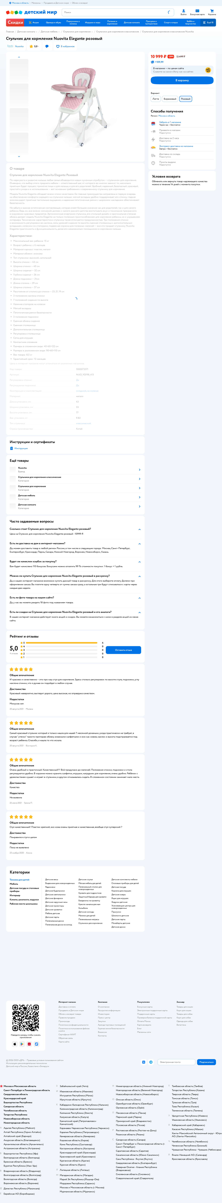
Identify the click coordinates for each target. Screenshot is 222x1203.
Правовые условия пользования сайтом (45, 1060)
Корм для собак (184, 1017)
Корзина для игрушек (121, 891)
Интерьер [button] (15, 895)
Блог (139, 1028)
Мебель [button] (14, 883)
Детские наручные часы (56, 902)
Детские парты (52, 917)
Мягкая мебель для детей (89, 883)
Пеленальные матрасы (88, 919)
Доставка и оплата (67, 1007)
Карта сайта (64, 1041)
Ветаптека (181, 1025)
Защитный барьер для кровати (92, 897)
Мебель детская (52, 913)
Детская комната (26, 31)
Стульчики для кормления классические (117, 31)
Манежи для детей (86, 915)
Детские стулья (85, 879)
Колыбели (83, 908)
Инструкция (21, 448)
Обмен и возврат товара (70, 1014)
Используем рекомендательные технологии (26, 1063)
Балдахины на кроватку (89, 900)
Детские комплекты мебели (124, 879)
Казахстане (33, 1066)
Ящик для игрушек (120, 898)
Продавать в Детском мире (71, 1010)
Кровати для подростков (89, 893)
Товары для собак (185, 1014)
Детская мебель (49, 31)
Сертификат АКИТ (67, 1034)
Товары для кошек (185, 1007)
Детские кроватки (53, 909)
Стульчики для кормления (77, 31)
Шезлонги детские (120, 915)
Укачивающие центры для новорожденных (123, 907)
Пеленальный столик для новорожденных (90, 888)
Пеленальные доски (54, 921)
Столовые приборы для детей (125, 883)
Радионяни (50, 887)
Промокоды (64, 1021)
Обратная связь (66, 1038)
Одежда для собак (185, 1021)
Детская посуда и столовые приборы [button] (24, 890)
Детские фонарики (54, 898)
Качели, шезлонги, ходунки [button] (24, 899)
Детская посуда (119, 887)
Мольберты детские (121, 923)
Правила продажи (67, 1017)
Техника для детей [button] (19, 879)
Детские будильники (55, 891)
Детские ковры (119, 894)
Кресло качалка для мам (89, 904)
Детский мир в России (16, 1066)
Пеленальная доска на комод (58, 925)
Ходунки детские (119, 902)
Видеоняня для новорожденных (60, 883)
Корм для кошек (184, 1010)
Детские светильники (55, 894)
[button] (208, 22)
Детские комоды (86, 912)
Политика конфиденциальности (73, 1025)
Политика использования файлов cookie (74, 1029)
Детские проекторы (54, 906)
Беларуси (44, 1066)
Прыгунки (116, 912)
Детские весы (51, 879)
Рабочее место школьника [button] (23, 903)
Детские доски (118, 927)
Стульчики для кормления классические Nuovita (168, 31)
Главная (10, 31)
